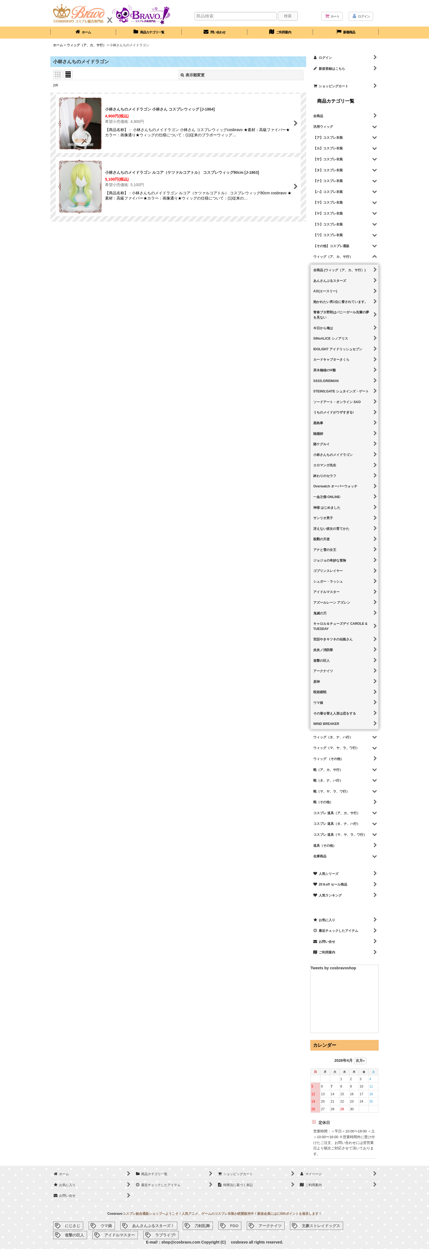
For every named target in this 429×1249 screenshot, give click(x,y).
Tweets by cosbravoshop (333, 968)
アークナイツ (270, 1226)
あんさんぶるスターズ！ (153, 1226)
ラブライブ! (165, 1235)
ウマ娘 (106, 1226)
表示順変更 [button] (193, 75)
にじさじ (72, 1226)
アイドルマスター (119, 1235)
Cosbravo (114, 1214)
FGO (234, 1226)
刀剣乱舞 (202, 1226)
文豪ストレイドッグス (321, 1226)
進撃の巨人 (74, 1235)
